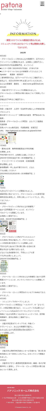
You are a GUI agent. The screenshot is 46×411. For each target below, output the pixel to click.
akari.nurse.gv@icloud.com (33, 84)
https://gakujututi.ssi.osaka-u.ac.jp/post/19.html (23, 131)
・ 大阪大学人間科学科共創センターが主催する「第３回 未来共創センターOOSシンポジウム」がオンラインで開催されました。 (23, 354)
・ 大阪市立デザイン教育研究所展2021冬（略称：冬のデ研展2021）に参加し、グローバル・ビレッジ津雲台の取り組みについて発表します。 (23, 366)
